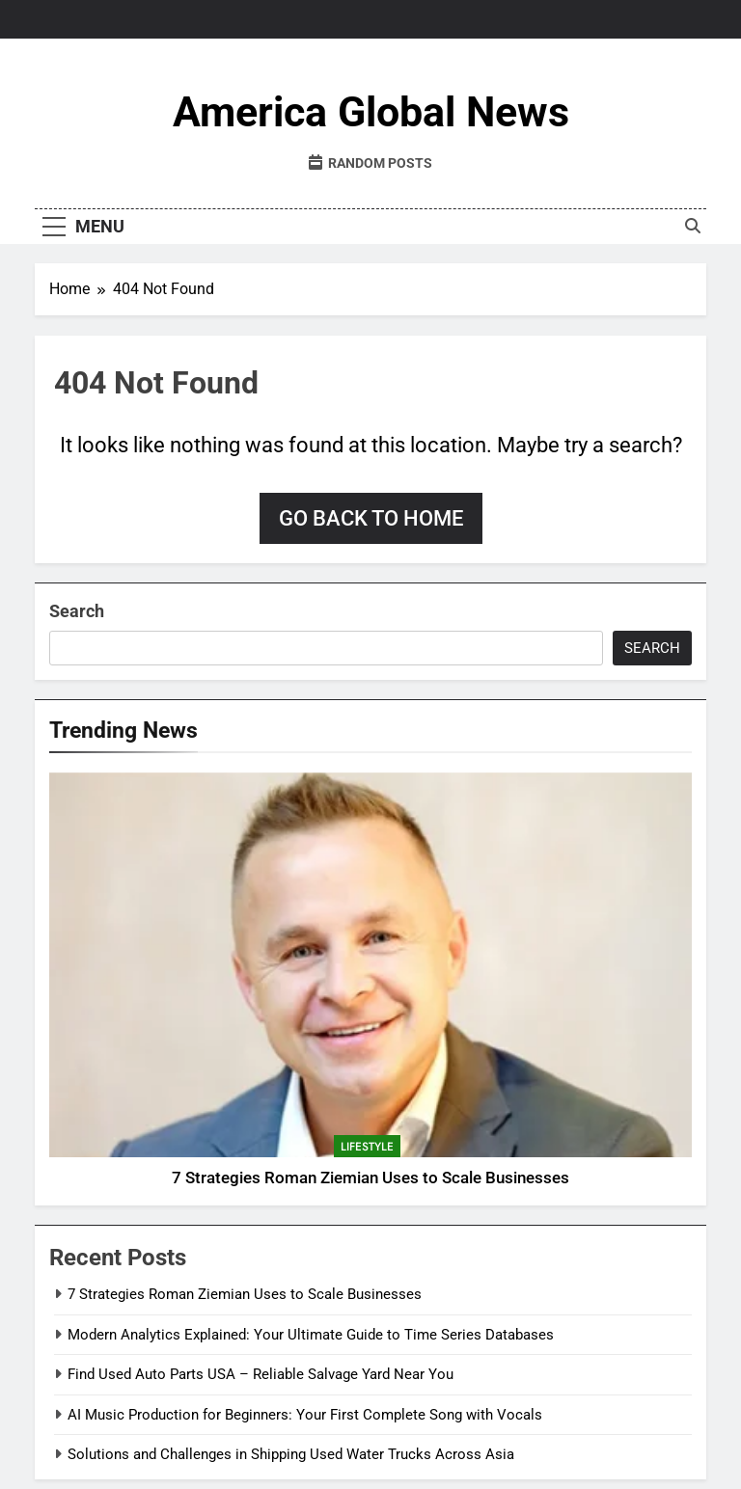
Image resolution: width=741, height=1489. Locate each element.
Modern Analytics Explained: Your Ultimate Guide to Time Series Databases (311, 1334)
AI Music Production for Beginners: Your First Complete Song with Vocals (305, 1414)
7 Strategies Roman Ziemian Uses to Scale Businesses (370, 1178)
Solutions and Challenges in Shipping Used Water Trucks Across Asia (291, 1454)
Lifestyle (367, 1146)
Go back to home (371, 518)
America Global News (371, 112)
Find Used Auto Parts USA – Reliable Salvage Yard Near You (260, 1374)
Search (76, 611)
